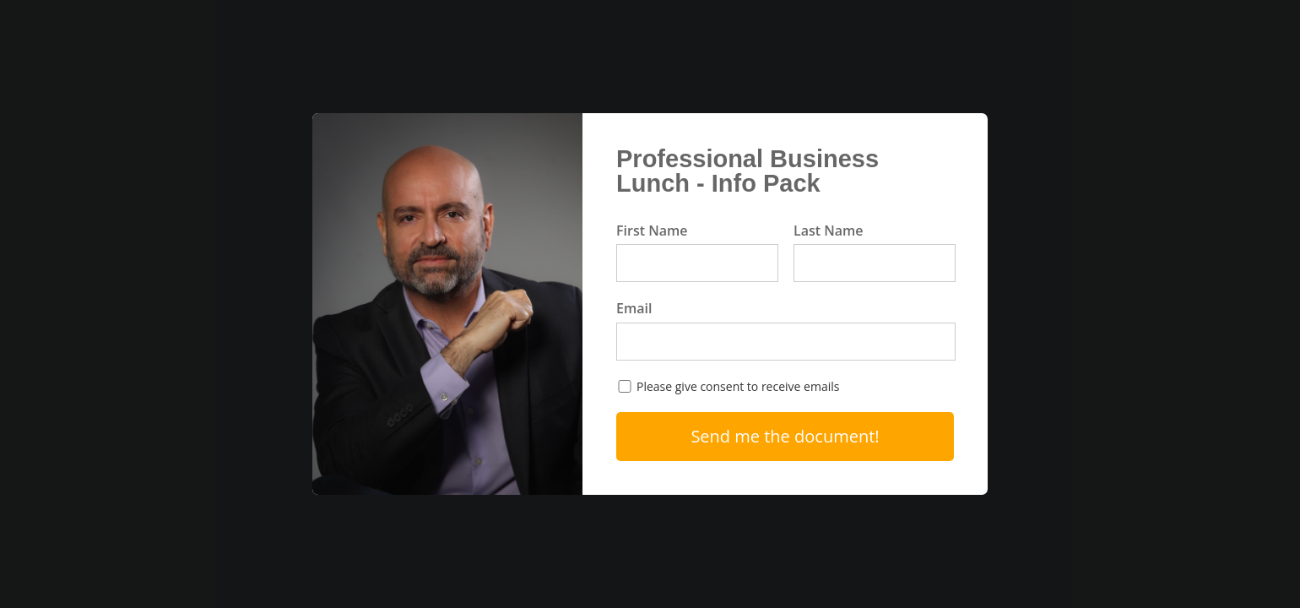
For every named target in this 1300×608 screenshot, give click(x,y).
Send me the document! (785, 436)
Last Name (829, 230)
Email (634, 308)
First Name (651, 230)
